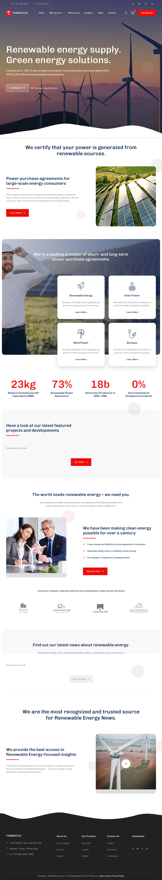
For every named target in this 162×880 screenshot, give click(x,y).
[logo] (16, 12)
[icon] (133, 4)
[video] (125, 763)
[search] (126, 13)
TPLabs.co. (93, 876)
